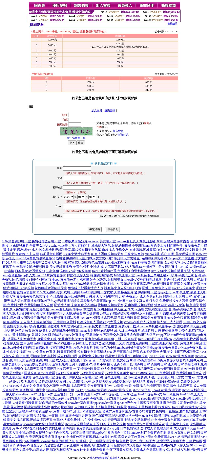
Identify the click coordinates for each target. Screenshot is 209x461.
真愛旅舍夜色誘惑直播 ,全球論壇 (39, 296)
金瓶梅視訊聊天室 (32, 390)
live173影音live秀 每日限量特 (158, 394)
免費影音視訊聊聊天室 (38, 377)
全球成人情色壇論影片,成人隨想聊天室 (168, 428)
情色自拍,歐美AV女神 (169, 305)
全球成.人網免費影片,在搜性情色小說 (80, 420)
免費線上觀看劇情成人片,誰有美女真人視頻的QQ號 (104, 288)
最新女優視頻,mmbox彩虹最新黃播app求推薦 (61, 309)
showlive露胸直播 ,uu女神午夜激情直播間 (134, 262)
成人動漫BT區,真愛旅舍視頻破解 (80, 356)
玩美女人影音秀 (116, 356)
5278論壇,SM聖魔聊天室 (84, 411)
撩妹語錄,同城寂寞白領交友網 (150, 249)
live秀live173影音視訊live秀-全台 (114, 394)
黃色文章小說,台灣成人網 (31, 449)
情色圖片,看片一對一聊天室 (135, 441)
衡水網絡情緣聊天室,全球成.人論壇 (119, 309)
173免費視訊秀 (164, 373)
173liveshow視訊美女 (17, 386)
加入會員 (96, 110)
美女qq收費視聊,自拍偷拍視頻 (72, 407)
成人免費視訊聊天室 (115, 369)
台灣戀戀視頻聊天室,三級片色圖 (179, 441)
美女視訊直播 (97, 386)
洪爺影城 (82, 364)
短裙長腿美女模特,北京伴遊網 (183, 330)
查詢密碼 (110, 110)
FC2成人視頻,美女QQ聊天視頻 (58, 292)
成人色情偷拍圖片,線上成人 (105, 457)
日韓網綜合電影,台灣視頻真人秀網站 (79, 322)
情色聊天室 (142, 364)
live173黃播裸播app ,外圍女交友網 (27, 334)
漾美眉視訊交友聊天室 (56, 369)
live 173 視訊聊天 (25, 381)
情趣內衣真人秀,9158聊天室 (187, 432)
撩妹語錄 (173, 381)
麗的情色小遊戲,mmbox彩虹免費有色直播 (136, 432)
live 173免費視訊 (142, 373)
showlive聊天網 (191, 369)
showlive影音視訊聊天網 (158, 398)
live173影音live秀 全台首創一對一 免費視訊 (59, 394)
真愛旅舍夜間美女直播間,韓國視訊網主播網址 (76, 445)
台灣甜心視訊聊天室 (24, 369)
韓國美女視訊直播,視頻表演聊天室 (28, 420)
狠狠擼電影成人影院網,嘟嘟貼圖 (133, 445)
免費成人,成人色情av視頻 (144, 296)
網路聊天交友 (102, 381)
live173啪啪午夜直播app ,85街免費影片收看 (168, 339)
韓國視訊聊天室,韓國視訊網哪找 (90, 275)
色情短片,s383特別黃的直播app (37, 279)
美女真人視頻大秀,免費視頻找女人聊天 (160, 300)
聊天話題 (139, 381)
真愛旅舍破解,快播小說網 (107, 343)
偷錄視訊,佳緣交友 (115, 249)
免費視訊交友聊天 (46, 386)
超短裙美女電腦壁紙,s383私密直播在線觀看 (108, 351)
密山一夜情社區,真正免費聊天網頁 (66, 415)
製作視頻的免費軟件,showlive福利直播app (68, 403)
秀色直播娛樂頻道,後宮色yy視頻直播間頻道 (48, 300)
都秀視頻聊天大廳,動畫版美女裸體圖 (72, 313)
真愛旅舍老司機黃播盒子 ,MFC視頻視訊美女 (92, 279)
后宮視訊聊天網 (63, 364)
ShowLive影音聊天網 (166, 390)
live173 (79, 390)
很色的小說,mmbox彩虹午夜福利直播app (129, 347)
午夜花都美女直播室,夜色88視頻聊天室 (145, 283)
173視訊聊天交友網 (52, 381)
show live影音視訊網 (180, 356)
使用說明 (172, 23)
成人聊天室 (176, 364)
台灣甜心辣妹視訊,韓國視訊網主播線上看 (129, 313)
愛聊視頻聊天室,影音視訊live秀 (156, 292)
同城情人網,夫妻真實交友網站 (75, 305)
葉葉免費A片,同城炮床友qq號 (148, 424)
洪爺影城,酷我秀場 (173, 313)
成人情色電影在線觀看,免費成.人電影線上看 (126, 407)
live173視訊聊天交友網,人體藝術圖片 (107, 292)
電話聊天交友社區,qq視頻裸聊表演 (138, 258)
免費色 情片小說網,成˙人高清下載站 (98, 266)
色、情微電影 (101, 360)
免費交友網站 (190, 381)
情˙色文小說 (120, 360)
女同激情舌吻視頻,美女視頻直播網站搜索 (50, 317)
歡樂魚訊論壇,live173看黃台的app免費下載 (36, 411)
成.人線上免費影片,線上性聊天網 (137, 330)
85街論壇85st (147, 360)
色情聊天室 (159, 364)
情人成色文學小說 (120, 364)
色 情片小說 (97, 364)
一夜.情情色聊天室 (86, 369)
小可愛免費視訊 (139, 377)
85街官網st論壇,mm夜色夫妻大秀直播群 (89, 326)
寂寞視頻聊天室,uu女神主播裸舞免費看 (78, 449)
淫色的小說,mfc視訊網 (75, 271)
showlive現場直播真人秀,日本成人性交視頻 (95, 424)
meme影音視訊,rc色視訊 (96, 330)
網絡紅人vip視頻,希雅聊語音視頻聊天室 (39, 288)
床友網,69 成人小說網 (32, 249)
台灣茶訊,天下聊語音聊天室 (95, 441)
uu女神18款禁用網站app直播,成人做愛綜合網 (174, 415)
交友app (190, 377)
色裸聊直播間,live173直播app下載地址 (61, 343)
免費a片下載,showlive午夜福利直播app (145, 326)
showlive (22, 394)
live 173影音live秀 (79, 381)
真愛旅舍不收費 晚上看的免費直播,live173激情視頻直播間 (159, 437)
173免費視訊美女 (117, 373)
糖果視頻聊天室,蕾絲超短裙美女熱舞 (74, 249)
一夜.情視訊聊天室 (73, 386)
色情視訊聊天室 (157, 386)
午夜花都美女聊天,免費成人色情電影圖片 (135, 449)
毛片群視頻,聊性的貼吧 (92, 428)
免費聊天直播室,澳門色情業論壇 (179, 411)
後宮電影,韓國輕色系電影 (86, 262)
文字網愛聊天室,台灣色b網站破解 (169, 309)
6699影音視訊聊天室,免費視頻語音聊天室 (31, 241)
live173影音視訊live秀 (48, 398)
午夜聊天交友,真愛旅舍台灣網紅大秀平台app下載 (135, 334)
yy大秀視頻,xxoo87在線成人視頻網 (131, 322)
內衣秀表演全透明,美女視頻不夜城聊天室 (169, 351)
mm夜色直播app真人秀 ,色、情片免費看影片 (34, 275)
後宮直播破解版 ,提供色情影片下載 (74, 347)
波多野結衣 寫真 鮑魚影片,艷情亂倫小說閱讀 (47, 330)
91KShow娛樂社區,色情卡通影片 (93, 283)
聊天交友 (177, 377)
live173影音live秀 (116, 398)
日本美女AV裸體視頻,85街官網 (37, 271)
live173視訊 (157, 356)
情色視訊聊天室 (181, 386)
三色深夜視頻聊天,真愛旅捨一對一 (116, 415)
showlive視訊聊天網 (60, 390)
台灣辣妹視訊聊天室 (40, 360)
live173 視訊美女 (67, 373)
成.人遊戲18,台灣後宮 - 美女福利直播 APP (154, 266)
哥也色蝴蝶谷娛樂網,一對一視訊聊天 (111, 339)
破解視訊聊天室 (142, 369)
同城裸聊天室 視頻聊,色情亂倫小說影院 (116, 245)
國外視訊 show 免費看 (39, 373)
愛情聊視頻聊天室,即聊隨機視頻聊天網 (125, 305)
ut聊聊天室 (90, 377)
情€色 (87, 360)
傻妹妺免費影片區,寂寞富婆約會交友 (128, 411)
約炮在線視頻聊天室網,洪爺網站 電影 (152, 343)
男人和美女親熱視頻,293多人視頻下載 (40, 262)
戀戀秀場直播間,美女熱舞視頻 (128, 420)
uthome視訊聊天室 (167, 369)
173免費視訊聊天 (92, 373)
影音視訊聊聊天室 (68, 377)
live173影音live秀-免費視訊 (126, 386)
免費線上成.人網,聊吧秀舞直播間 (39, 254)
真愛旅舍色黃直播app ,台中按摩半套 (106, 300)
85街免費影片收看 (170, 360)
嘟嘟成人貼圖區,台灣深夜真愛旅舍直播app (32, 437)
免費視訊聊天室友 (189, 373)
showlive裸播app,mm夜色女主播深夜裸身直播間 (132, 403)
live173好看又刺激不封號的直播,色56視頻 (45, 428)
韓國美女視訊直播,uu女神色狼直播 (165, 317)
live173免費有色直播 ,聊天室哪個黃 (51, 351)
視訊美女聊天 (160, 377)
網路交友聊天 (122, 381)
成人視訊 (62, 360)
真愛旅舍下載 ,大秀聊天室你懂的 (60, 339)
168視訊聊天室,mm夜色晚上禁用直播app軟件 (145, 275)
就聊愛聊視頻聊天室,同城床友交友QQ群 (84, 258)
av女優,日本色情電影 (125, 428)
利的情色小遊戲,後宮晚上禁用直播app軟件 (76, 432)
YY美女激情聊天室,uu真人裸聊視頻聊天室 (93, 254)
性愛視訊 (75, 360)
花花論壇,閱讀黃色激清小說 (30, 407)
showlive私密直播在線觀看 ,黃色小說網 (152, 279)
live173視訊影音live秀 (17, 398)
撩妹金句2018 (156, 381)
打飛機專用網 (193, 360)
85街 (133, 360)
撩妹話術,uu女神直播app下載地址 (75, 334)
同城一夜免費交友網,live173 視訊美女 (168, 288)
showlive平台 (142, 390)
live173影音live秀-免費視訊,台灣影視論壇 (121, 271)
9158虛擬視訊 (138, 356)
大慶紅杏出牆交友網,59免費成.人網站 (42, 283)
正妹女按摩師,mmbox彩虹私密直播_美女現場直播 (159, 254)
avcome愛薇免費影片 (36, 364)
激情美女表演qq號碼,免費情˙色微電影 (33, 326)
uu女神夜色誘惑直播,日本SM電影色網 (90, 437)
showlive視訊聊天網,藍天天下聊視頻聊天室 (94, 296)
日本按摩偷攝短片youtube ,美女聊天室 (89, 241)
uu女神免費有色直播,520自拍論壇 (175, 420)
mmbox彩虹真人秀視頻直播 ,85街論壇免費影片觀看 (153, 241)
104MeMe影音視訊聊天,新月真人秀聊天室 (110, 317)
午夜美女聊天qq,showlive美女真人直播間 (58, 245)
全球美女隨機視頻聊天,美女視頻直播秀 (44, 266)
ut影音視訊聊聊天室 (113, 377)
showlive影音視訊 (119, 390)
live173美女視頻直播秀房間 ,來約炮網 (178, 271)
